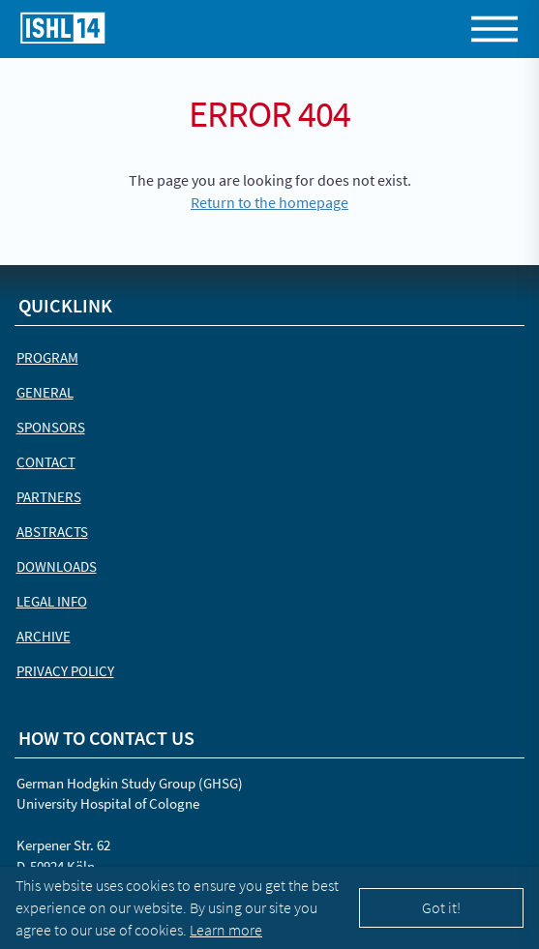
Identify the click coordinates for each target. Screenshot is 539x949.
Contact (45, 462)
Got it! (441, 907)
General (45, 392)
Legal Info (51, 601)
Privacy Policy (65, 671)
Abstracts (52, 531)
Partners (48, 497)
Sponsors (50, 427)
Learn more (226, 929)
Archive (43, 636)
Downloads (56, 566)
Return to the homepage (269, 202)
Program (47, 357)
